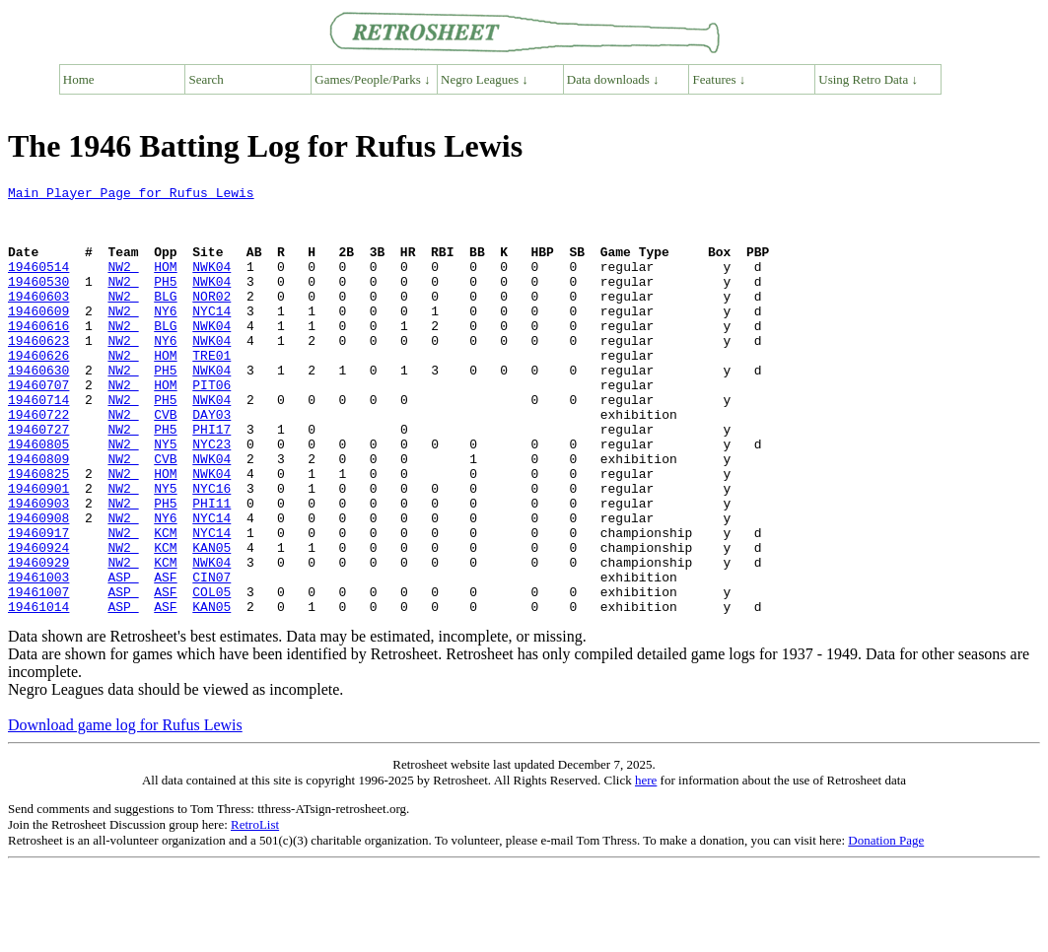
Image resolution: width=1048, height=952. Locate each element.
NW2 (122, 284)
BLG (165, 319)
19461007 (38, 674)
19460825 (38, 532)
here (646, 865)
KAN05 (211, 621)
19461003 (38, 656)
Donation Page (886, 925)
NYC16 (211, 550)
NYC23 (211, 497)
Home (79, 79)
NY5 (165, 497)
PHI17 (211, 479)
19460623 (38, 372)
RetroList (255, 910)
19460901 (38, 550)
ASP (122, 656)
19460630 (38, 408)
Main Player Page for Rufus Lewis (131, 195)
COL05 (211, 674)
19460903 (38, 568)
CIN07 (211, 656)
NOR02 (211, 319)
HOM (165, 284)
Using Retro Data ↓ (868, 79)
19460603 (38, 319)
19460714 (38, 443)
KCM (165, 603)
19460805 (38, 497)
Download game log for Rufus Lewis (125, 810)
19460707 (38, 426)
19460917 (38, 603)
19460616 (38, 355)
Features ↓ (719, 79)
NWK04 (211, 284)
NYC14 (211, 337)
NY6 (165, 337)
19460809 (38, 514)
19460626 (38, 390)
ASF (165, 656)
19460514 (38, 284)
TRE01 (211, 390)
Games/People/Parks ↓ (372, 79)
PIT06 (211, 426)
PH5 (165, 301)
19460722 (38, 461)
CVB (165, 461)
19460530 (38, 301)
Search (206, 79)
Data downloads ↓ (613, 79)
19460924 (38, 621)
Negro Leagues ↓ (484, 79)
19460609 (38, 337)
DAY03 (211, 461)
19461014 (38, 692)
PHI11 (211, 568)
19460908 (38, 585)
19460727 (38, 479)
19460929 (38, 638)
